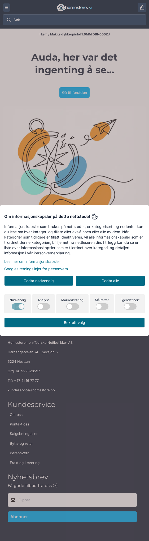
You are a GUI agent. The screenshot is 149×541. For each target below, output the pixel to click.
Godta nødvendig (39, 280)
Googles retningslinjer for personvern (36, 269)
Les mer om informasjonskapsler (32, 261)
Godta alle (110, 280)
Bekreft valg (74, 322)
